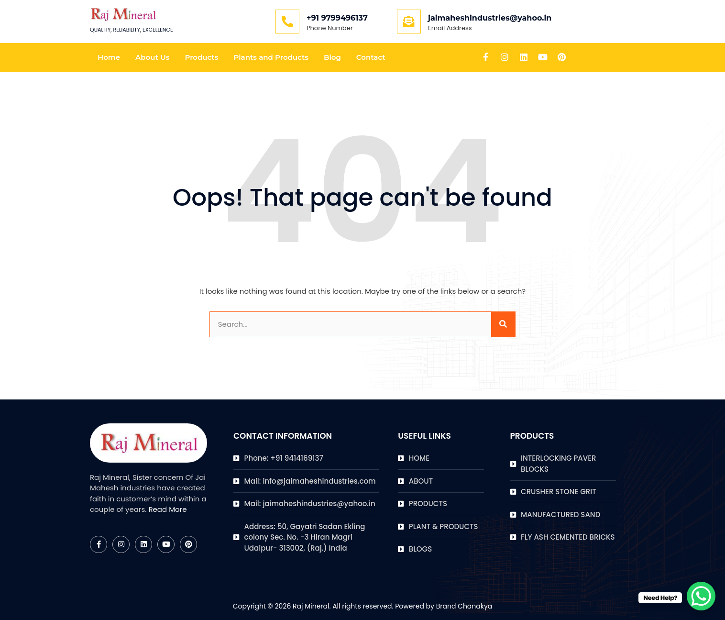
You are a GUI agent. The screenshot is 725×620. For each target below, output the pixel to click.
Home (109, 57)
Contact (370, 57)
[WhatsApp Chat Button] (701, 596)
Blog (332, 57)
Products (201, 57)
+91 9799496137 (337, 17)
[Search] (503, 324)
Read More (167, 509)
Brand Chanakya (464, 606)
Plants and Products (270, 57)
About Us (152, 57)
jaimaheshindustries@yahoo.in (489, 17)
